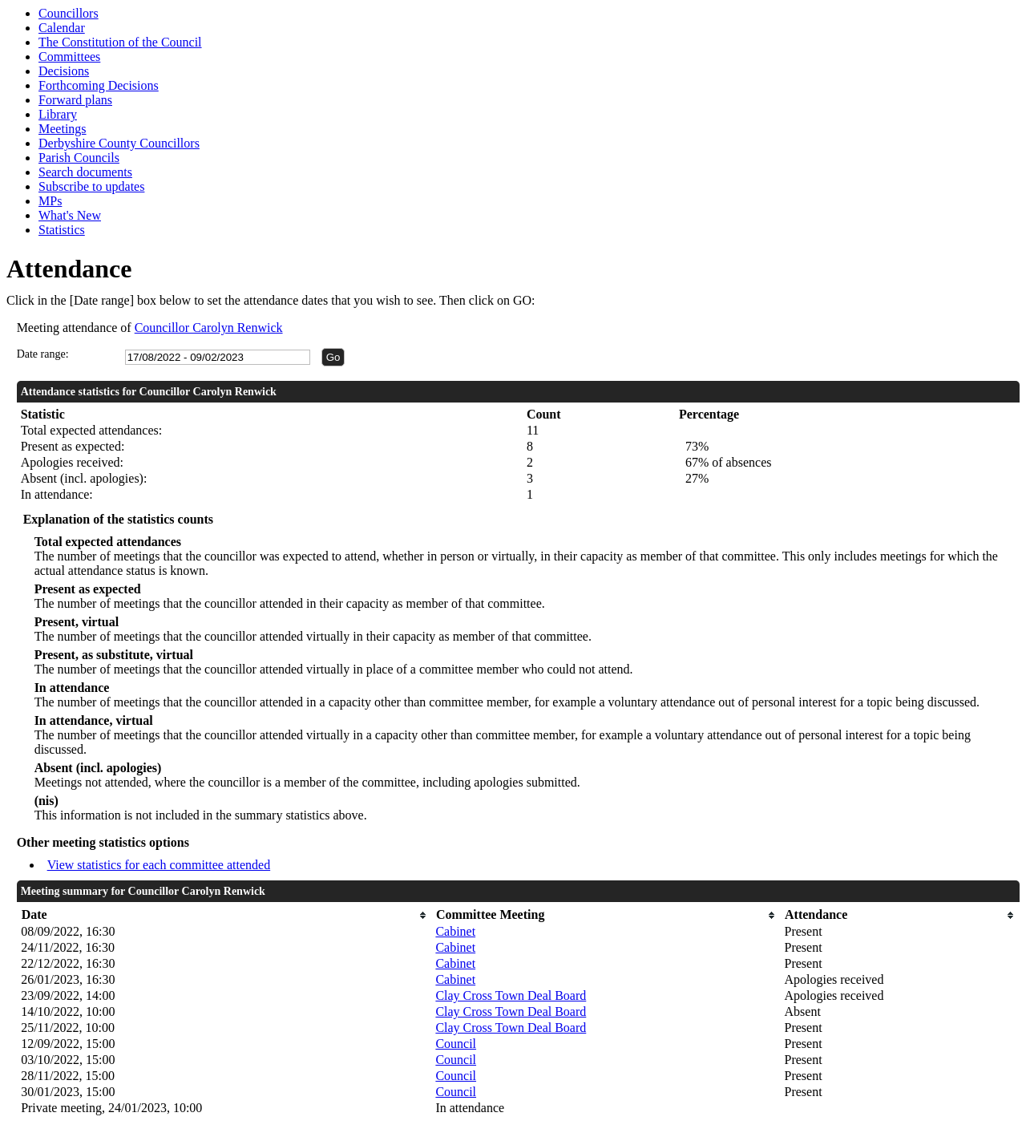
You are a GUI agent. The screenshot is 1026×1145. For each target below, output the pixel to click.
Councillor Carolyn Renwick (209, 327)
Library (57, 114)
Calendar (61, 27)
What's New (69, 215)
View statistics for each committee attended (159, 865)
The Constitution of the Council (120, 42)
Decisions (63, 71)
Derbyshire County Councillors (119, 143)
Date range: (43, 354)
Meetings (62, 129)
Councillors (68, 13)
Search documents (85, 172)
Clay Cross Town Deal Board (510, 995)
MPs (50, 201)
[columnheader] (224, 915)
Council (455, 1043)
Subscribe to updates (91, 186)
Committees (69, 56)
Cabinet (455, 931)
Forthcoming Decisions (98, 85)
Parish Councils (78, 157)
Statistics (61, 230)
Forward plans (75, 100)
